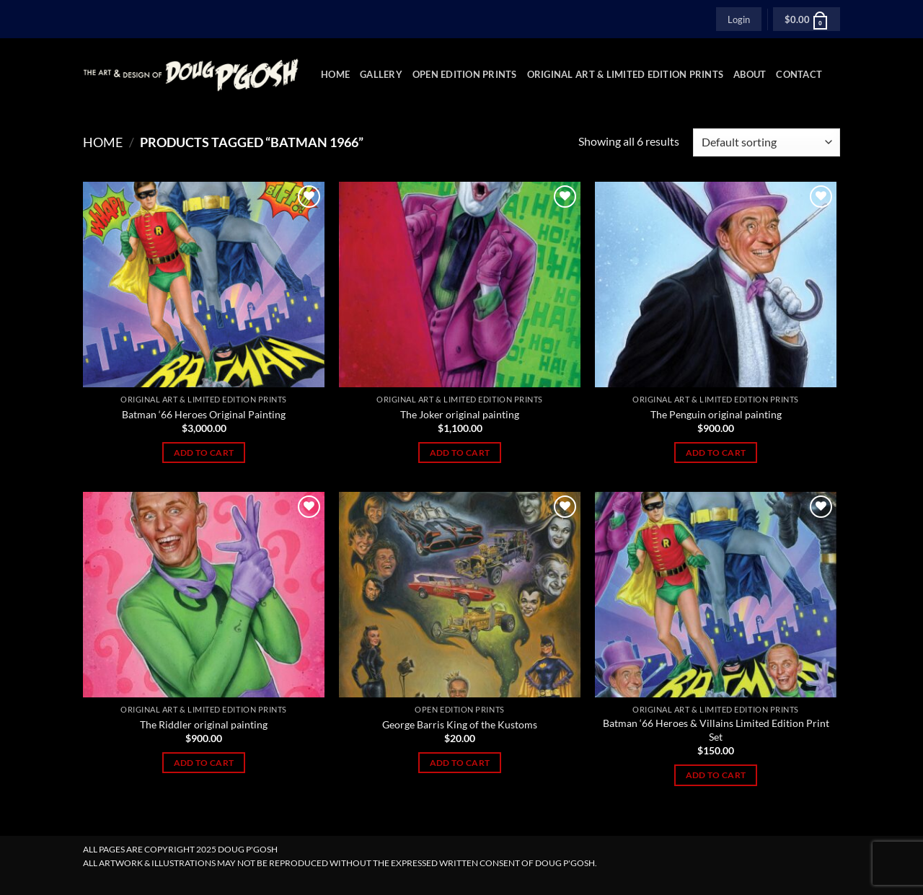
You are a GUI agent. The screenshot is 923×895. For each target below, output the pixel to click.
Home (335, 74)
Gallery (381, 74)
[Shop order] (766, 142)
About (749, 74)
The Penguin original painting (716, 414)
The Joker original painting (459, 414)
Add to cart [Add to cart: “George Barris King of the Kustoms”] (460, 762)
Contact (799, 74)
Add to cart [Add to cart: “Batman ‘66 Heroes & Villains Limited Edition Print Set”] (716, 775)
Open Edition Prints (464, 74)
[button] (738, 18)
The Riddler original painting (204, 724)
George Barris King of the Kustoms (459, 724)
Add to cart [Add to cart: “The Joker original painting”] (460, 452)
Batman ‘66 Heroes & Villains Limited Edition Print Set (716, 730)
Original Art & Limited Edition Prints (625, 74)
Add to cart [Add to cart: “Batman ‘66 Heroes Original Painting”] (204, 452)
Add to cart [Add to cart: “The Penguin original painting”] (716, 452)
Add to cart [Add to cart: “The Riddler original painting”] (204, 762)
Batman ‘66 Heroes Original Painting (204, 414)
